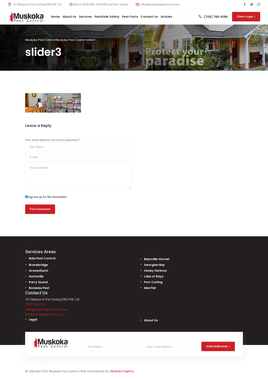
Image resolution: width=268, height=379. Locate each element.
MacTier (150, 288)
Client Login (246, 16)
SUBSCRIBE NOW (218, 346)
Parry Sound (38, 282)
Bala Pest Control (42, 258)
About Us (151, 320)
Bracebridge (38, 265)
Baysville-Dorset (157, 259)
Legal (33, 320)
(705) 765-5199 (213, 17)
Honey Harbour (155, 271)
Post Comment (40, 209)
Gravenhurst (38, 271)
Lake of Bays (153, 276)
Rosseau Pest (39, 288)
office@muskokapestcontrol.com (158, 4)
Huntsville (36, 276)
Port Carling (153, 282)
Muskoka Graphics (122, 371)
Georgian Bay (154, 265)
